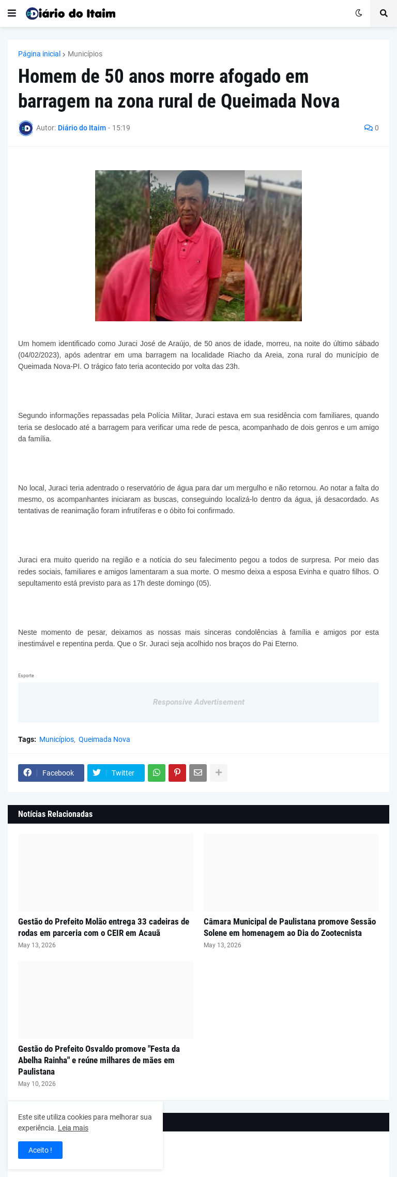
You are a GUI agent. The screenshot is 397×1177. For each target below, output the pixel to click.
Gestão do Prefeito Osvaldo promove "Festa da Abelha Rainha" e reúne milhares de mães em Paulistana (99, 1060)
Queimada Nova (104, 739)
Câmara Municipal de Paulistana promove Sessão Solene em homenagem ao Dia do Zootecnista (290, 927)
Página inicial (39, 53)
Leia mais (73, 1128)
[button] (12, 13)
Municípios (85, 53)
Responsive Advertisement (199, 702)
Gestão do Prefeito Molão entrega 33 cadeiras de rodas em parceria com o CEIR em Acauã (103, 927)
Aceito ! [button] (40, 1150)
